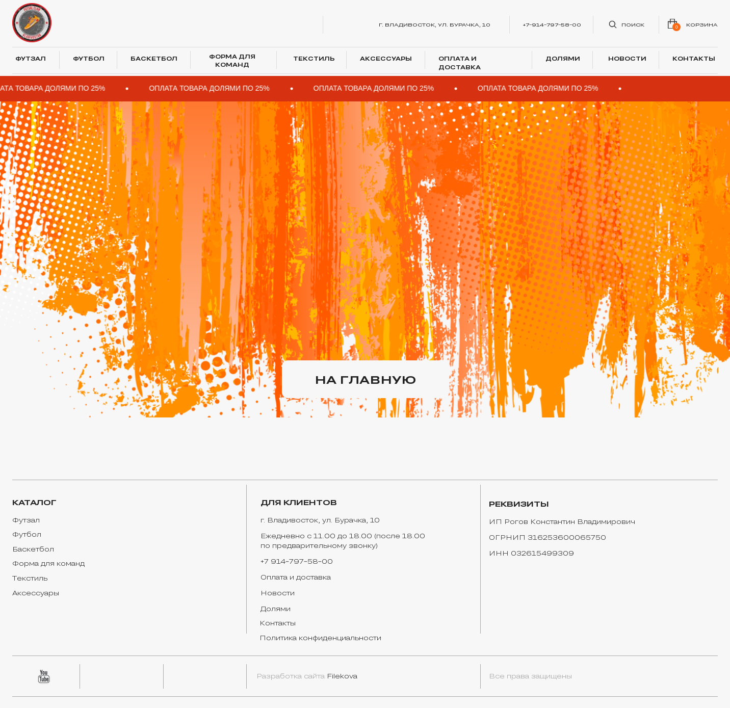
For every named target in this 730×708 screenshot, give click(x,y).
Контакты (277, 622)
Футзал (26, 519)
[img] (32, 23)
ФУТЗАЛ (30, 58)
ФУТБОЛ (89, 58)
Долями (275, 608)
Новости (277, 592)
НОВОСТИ (627, 58)
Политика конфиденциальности (320, 637)
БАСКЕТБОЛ (154, 58)
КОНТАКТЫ (693, 58)
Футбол (26, 534)
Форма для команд (48, 563)
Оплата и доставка (295, 577)
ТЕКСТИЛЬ (314, 58)
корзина (702, 24)
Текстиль (29, 578)
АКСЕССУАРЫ (386, 58)
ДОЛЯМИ (562, 58)
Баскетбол (33, 549)
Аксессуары (35, 592)
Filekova (342, 675)
